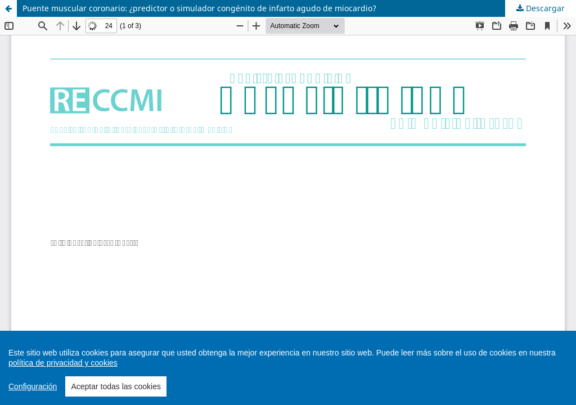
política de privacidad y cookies (63, 362)
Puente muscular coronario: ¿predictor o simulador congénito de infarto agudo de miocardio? (199, 8)
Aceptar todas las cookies (116, 386)
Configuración (32, 386)
